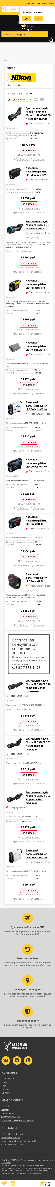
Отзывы (5, 1089)
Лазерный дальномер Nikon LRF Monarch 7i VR (36, 171)
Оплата (5, 1106)
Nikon (9, 85)
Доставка (6, 1109)
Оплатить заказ (46, 3)
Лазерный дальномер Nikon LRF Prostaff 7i (36, 578)
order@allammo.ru (10, 1137)
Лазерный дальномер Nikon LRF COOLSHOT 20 (36, 854)
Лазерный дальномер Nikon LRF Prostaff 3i (36, 520)
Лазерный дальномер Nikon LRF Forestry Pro (36, 284)
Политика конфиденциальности (17, 1120)
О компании (7, 1078)
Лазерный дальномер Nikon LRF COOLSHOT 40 (36, 406)
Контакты (6, 1092)
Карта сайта (7, 1113)
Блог (3, 1085)
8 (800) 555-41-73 (26, 668)
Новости (5, 1082)
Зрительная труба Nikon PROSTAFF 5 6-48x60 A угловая (38, 225)
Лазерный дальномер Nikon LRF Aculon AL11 (36, 346)
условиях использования (30, 1173)
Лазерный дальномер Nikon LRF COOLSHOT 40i (37, 463)
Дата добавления (17, 99)
